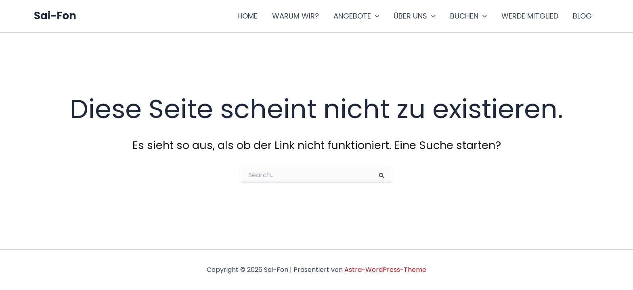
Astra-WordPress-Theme (385, 269)
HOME (247, 16)
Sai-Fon (55, 15)
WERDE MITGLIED (529, 16)
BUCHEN (468, 16)
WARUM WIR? (295, 16)
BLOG (582, 16)
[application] (375, 16)
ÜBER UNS (415, 16)
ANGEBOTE (356, 16)
